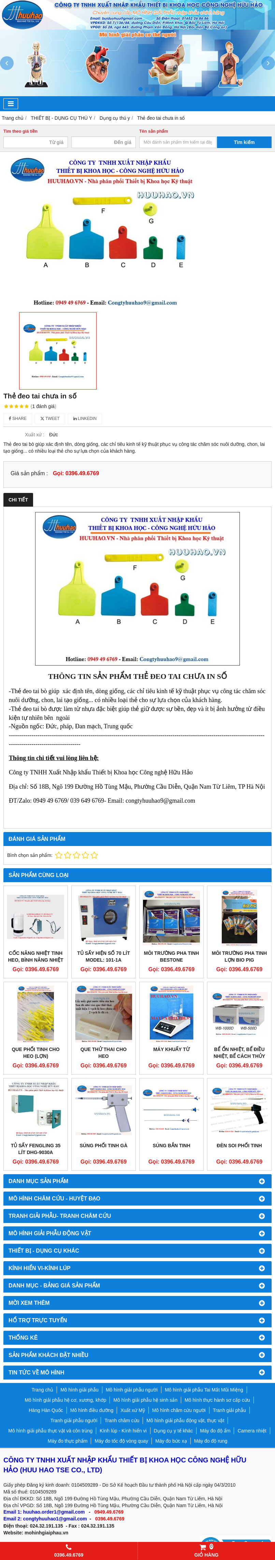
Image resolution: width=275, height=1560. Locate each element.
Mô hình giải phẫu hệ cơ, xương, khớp (65, 1400)
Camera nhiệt (251, 1430)
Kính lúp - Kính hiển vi (123, 1430)
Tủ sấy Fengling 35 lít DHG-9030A (36, 1149)
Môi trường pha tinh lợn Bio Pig (239, 956)
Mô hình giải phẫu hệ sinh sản (145, 1400)
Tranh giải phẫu (229, 1410)
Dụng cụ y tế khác (173, 1430)
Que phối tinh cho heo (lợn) (35, 1053)
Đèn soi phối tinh (239, 1145)
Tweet (50, 418)
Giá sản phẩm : (29, 473)
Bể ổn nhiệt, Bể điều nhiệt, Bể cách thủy (239, 1053)
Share (18, 418)
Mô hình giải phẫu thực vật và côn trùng (50, 1430)
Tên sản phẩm (153, 131)
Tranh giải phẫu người (74, 1420)
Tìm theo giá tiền (20, 131)
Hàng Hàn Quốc (46, 1410)
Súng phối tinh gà (103, 1145)
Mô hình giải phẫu (79, 1390)
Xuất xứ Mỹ (132, 1410)
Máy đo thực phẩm (68, 1441)
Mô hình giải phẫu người (132, 1390)
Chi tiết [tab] (18, 499)
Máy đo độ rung (211, 1441)
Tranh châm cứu (121, 1420)
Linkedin (85, 418)
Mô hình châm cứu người (179, 1410)
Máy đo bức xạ (171, 1441)
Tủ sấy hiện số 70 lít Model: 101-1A (103, 956)
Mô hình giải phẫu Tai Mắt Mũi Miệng (204, 1390)
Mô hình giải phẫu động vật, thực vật (185, 1420)
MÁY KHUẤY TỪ (171, 1049)
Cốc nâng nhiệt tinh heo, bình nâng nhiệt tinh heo (35, 959)
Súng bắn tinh (171, 1145)
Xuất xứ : (34, 434)
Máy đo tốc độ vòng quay (121, 1441)
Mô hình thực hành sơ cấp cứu (217, 1400)
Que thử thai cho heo (104, 1053)
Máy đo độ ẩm (215, 1430)
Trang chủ (42, 1390)
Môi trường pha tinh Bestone (171, 956)
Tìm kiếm (244, 142)
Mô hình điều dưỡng (91, 1410)
